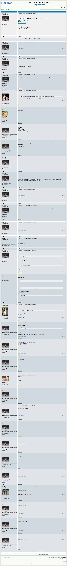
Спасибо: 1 (63, 34)
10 (35, 38)
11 (36, 38)
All (37, 38)
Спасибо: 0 (63, 48)
